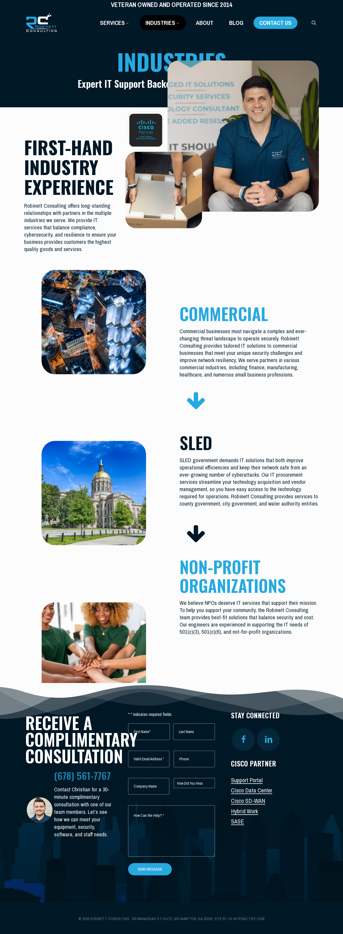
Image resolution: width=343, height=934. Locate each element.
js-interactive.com (246, 918)
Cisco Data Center (251, 790)
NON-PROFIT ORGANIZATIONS (233, 574)
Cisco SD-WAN (248, 801)
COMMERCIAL (224, 312)
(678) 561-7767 (82, 775)
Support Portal (247, 780)
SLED (196, 441)
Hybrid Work (244, 811)
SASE (237, 821)
